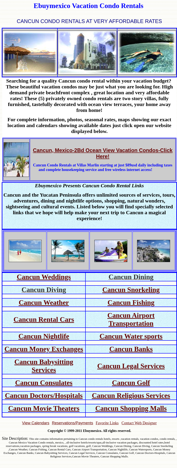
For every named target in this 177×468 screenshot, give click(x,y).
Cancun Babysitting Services (43, 366)
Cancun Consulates (43, 383)
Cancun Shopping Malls (131, 408)
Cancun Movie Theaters (43, 408)
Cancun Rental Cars (43, 319)
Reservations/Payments (72, 423)
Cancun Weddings (44, 277)
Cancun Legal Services (131, 366)
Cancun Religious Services (131, 395)
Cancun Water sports (131, 336)
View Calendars (35, 423)
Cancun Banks (131, 349)
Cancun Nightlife (43, 336)
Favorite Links (107, 423)
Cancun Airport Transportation (131, 319)
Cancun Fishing (131, 302)
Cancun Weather (44, 302)
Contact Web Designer (139, 423)
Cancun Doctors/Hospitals (44, 395)
